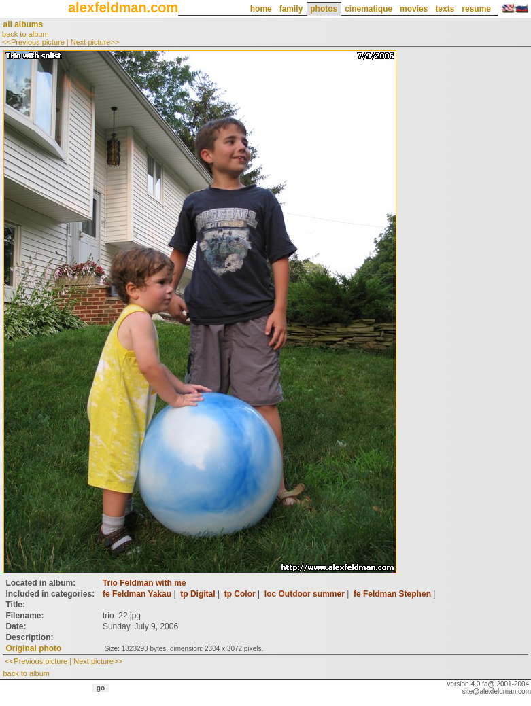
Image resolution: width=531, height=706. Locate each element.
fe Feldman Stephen (392, 594)
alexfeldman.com (123, 7)
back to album (25, 34)
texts (444, 9)
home (261, 9)
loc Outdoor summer (304, 594)
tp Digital (197, 594)
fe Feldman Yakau (137, 594)
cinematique (368, 9)
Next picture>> (95, 42)
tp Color (240, 594)
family (291, 9)
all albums (23, 24)
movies (414, 9)
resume (476, 9)
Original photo (33, 648)
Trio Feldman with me (144, 583)
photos (323, 9)
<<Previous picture (33, 42)
